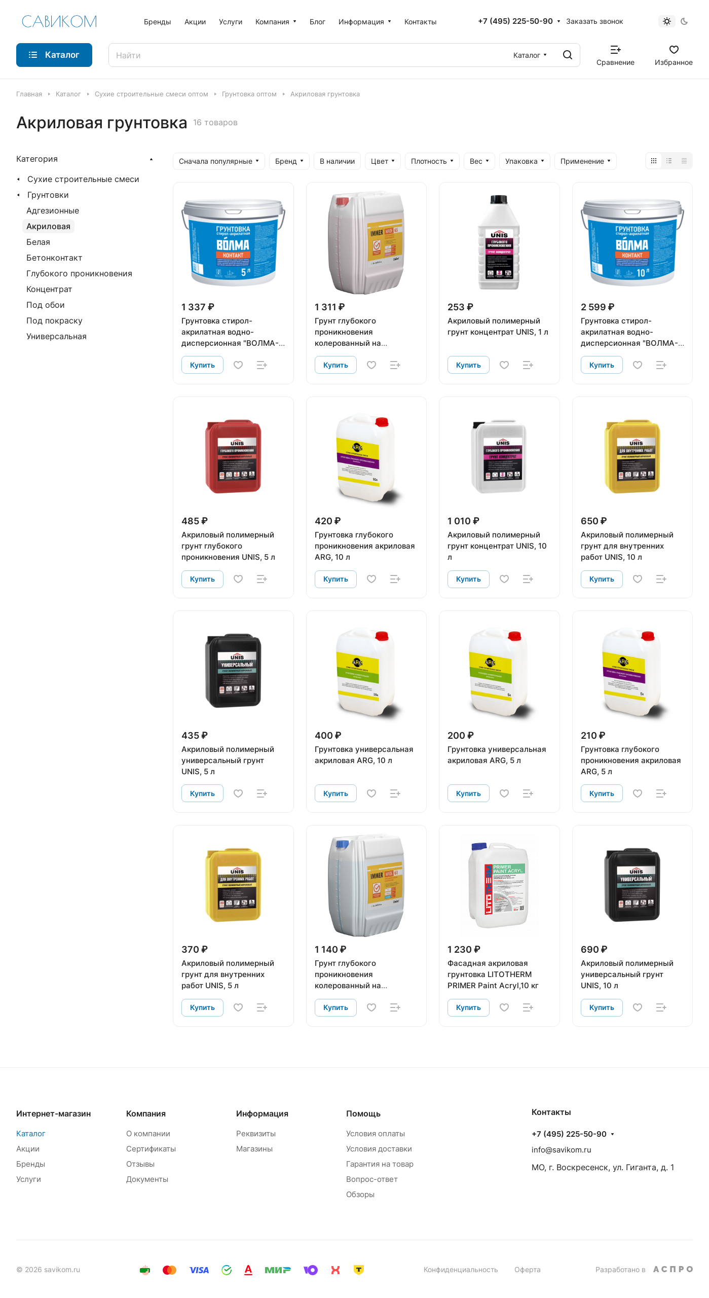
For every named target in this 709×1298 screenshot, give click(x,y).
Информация (262, 1113)
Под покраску (54, 320)
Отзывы (140, 1164)
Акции (28, 1148)
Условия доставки (379, 1148)
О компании (148, 1133)
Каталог (31, 1133)
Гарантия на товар (380, 1164)
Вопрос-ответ (372, 1179)
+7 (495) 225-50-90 (515, 21)
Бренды (30, 1164)
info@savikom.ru (561, 1150)
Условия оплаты (375, 1133)
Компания (146, 1113)
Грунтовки (48, 195)
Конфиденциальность (461, 1269)
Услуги (28, 1179)
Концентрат (49, 289)
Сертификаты (151, 1148)
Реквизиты (256, 1133)
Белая (38, 242)
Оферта (527, 1269)
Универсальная (56, 336)
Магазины (254, 1148)
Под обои (45, 305)
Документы (147, 1179)
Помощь (363, 1113)
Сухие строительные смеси (83, 179)
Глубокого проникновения (79, 273)
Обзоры (360, 1194)
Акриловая (48, 226)
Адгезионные (52, 210)
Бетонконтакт (54, 258)
